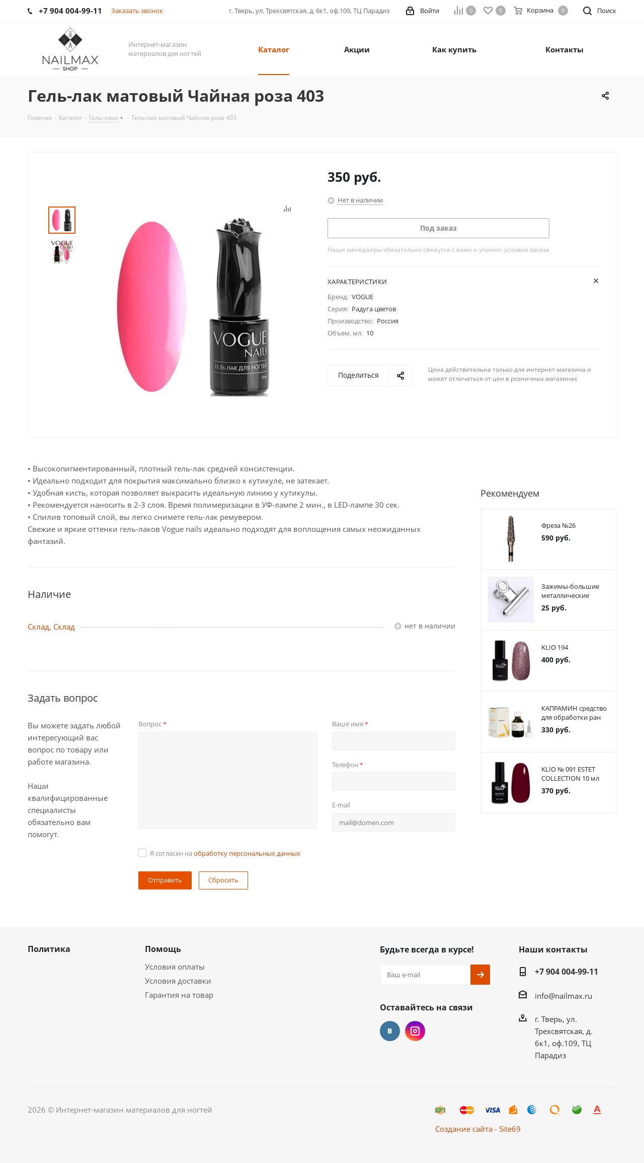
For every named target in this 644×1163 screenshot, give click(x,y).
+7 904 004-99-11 (566, 971)
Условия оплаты (175, 967)
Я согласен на (225, 853)
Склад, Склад (51, 627)
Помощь (163, 948)
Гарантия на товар (179, 995)
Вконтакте (390, 1031)
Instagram (415, 1031)
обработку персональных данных (247, 853)
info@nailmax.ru (563, 996)
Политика (49, 948)
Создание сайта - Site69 (478, 1129)
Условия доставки (178, 981)
